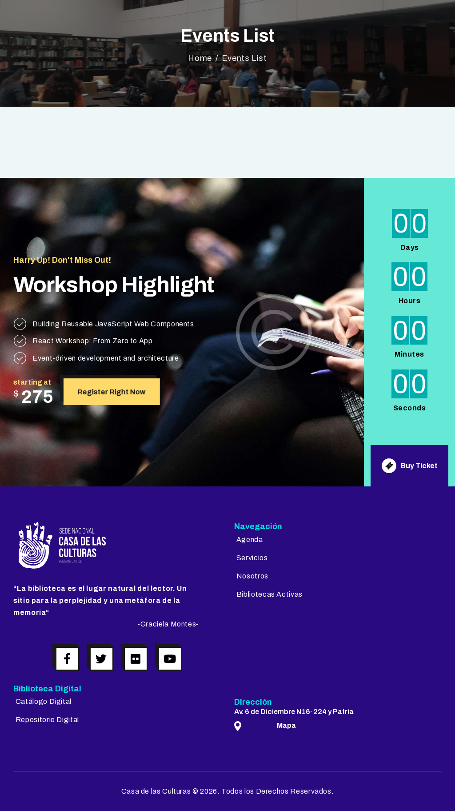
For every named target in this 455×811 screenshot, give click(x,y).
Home (200, 58)
